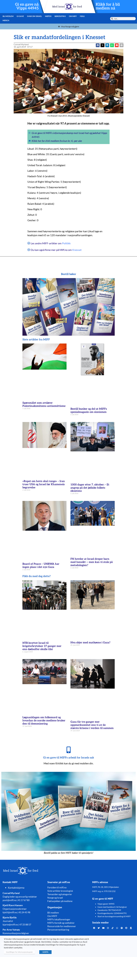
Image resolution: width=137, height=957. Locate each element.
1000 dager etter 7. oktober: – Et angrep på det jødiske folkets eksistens (89, 488)
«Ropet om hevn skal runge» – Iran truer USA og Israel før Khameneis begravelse (43, 484)
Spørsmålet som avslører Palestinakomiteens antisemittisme (43, 404)
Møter (48, 16)
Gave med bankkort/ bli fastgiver (112, 907)
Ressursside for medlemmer (61, 926)
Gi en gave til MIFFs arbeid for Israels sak (68, 757)
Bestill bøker (68, 274)
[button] (102, 45)
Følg (82, 16)
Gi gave (20, 16)
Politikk (66, 243)
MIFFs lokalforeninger (58, 919)
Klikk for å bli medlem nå (108, 6)
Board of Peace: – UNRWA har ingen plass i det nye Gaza (40, 565)
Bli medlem (8, 16)
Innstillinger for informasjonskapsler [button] (19, 952)
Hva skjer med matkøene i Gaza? (90, 642)
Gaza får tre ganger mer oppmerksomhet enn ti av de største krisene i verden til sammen (92, 725)
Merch (6, 20)
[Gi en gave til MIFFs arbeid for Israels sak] (68, 750)
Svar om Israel (34, 16)
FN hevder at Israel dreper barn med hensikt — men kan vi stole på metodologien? (91, 562)
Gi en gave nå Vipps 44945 (27, 6)
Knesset (76, 249)
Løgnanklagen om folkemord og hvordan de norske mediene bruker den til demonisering (43, 720)
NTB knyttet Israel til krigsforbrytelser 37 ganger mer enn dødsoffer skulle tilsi (41, 646)
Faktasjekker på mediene (59, 901)
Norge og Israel (55, 897)
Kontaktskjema (16, 887)
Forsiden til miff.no (57, 887)
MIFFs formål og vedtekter (61, 922)
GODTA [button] (45, 952)
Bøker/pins (60, 16)
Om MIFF (73, 16)
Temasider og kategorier (59, 894)
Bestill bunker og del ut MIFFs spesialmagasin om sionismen (88, 410)
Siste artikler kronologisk (60, 890)
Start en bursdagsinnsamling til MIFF (114, 916)
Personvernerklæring (58, 929)
